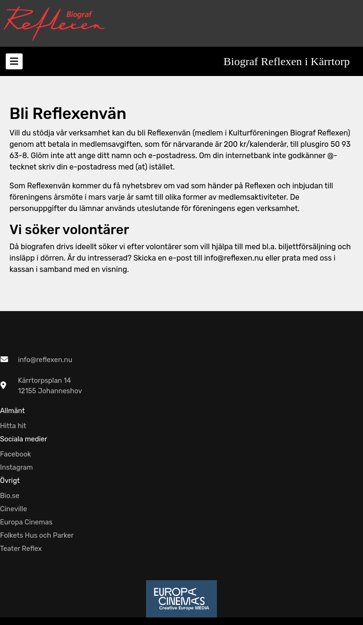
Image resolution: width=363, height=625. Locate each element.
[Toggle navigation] (14, 61)
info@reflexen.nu (45, 359)
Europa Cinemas (26, 522)
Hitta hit (13, 426)
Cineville (13, 509)
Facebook (15, 454)
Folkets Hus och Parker (37, 535)
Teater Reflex (21, 548)
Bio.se (9, 495)
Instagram (16, 467)
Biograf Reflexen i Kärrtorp (287, 61)
